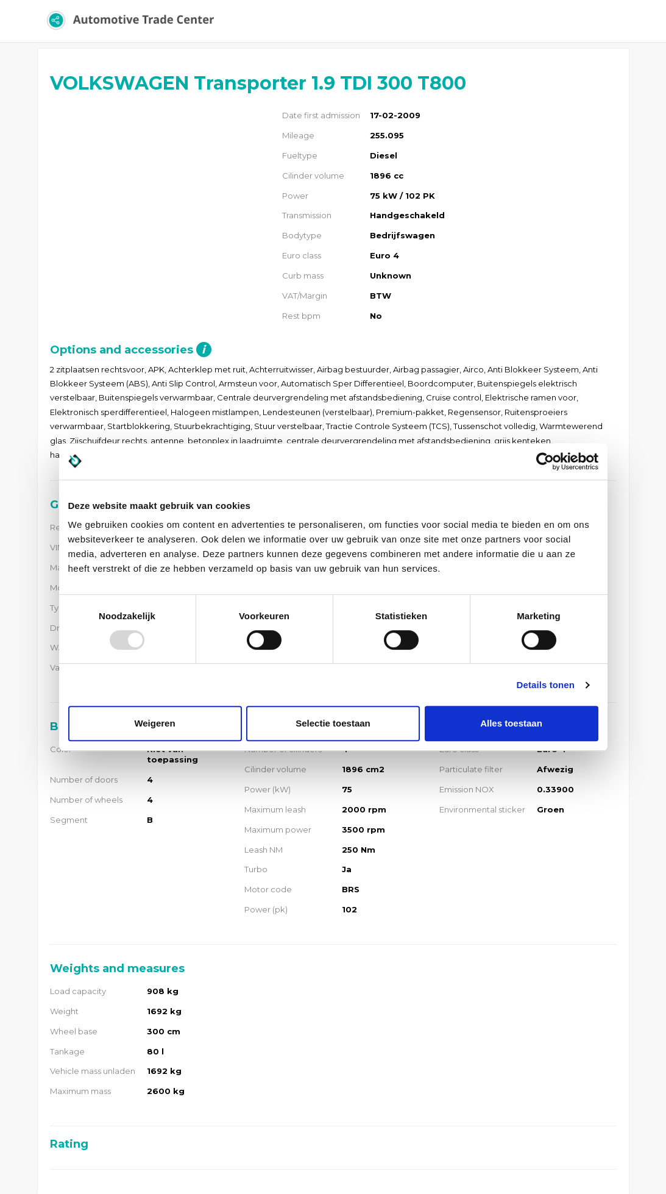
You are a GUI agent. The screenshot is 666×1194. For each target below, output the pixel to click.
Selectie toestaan (333, 723)
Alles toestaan (511, 723)
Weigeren (154, 723)
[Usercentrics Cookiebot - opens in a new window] (545, 461)
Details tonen (546, 685)
